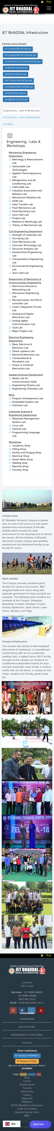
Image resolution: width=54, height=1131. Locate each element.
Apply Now (38, 1124)
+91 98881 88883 (33, 992)
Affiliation (27, 1101)
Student (32, 1074)
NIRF (27, 1115)
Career (27, 1081)
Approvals (27, 1098)
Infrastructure (27, 1084)
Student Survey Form (27, 1112)
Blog (27, 1077)
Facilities (8, 124)
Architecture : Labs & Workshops (21, 117)
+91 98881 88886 (27, 995)
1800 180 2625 (27, 999)
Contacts (27, 982)
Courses (27, 1088)
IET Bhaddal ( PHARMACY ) (27, 1056)
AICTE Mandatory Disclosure (27, 1105)
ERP (38, 1074)
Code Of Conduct (27, 1108)
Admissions (27, 1091)
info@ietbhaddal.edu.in (31, 1002)
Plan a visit (27, 986)
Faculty (23, 1074)
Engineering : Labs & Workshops (21, 110)
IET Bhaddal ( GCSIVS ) (27, 1061)
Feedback (27, 1042)
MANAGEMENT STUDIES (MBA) (27, 1035)
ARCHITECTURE (27, 1027)
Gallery (27, 1094)
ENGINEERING (27, 1019)
